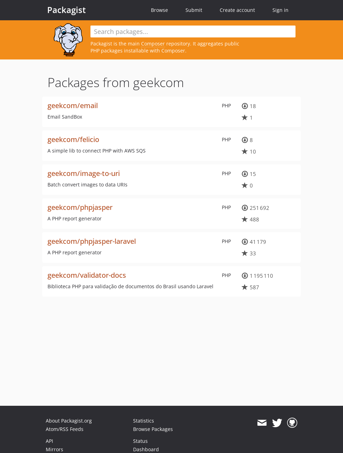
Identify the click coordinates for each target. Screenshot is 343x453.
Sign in (280, 10)
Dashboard (146, 449)
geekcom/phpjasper (80, 207)
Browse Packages (153, 429)
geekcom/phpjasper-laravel (92, 241)
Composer (153, 43)
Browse (159, 10)
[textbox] (192, 31)
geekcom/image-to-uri (84, 173)
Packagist (66, 9)
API (49, 441)
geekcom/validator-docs (87, 275)
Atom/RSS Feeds (64, 429)
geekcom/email (73, 105)
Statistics (143, 420)
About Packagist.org (69, 420)
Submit (193, 10)
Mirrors (54, 449)
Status (140, 441)
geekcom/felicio (73, 139)
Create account (237, 10)
